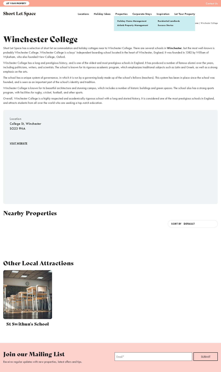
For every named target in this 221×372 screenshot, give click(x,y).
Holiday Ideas (102, 14)
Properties (121, 14)
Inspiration (163, 14)
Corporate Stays (142, 14)
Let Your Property (16, 3)
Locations (83, 14)
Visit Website (18, 143)
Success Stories (165, 25)
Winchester (174, 48)
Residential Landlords (169, 20)
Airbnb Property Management (132, 25)
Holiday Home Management (132, 20)
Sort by (176, 223)
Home (196, 23)
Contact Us (212, 3)
